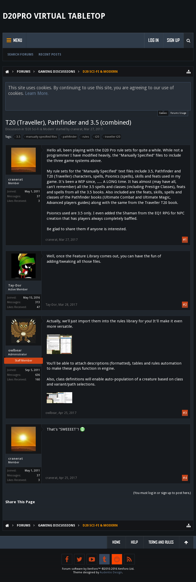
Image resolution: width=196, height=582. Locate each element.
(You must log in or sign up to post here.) (162, 493)
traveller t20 (111, 137)
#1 (185, 239)
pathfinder (69, 137)
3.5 (17, 137)
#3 (185, 413)
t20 (96, 137)
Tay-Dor (14, 285)
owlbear (15, 350)
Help (134, 542)
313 (37, 302)
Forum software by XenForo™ (98, 568)
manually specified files (40, 137)
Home (116, 542)
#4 (185, 478)
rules (85, 137)
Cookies (163, 112)
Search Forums (20, 54)
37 (38, 196)
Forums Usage (178, 113)
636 (37, 375)
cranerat (76, 129)
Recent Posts (50, 54)
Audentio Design (111, 572)
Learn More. (36, 93)
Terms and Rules (161, 542)
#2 (185, 304)
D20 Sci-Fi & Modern (40, 129)
